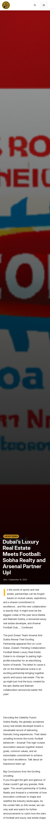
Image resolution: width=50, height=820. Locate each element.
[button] (35, 5)
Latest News (11, 536)
